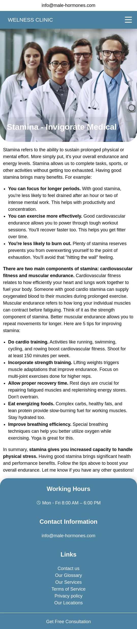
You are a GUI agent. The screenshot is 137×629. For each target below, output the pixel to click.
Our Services (68, 582)
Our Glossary (68, 575)
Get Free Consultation (68, 621)
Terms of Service (68, 589)
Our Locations (68, 602)
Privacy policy (68, 595)
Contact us (68, 568)
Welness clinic (30, 20)
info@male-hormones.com (68, 5)
